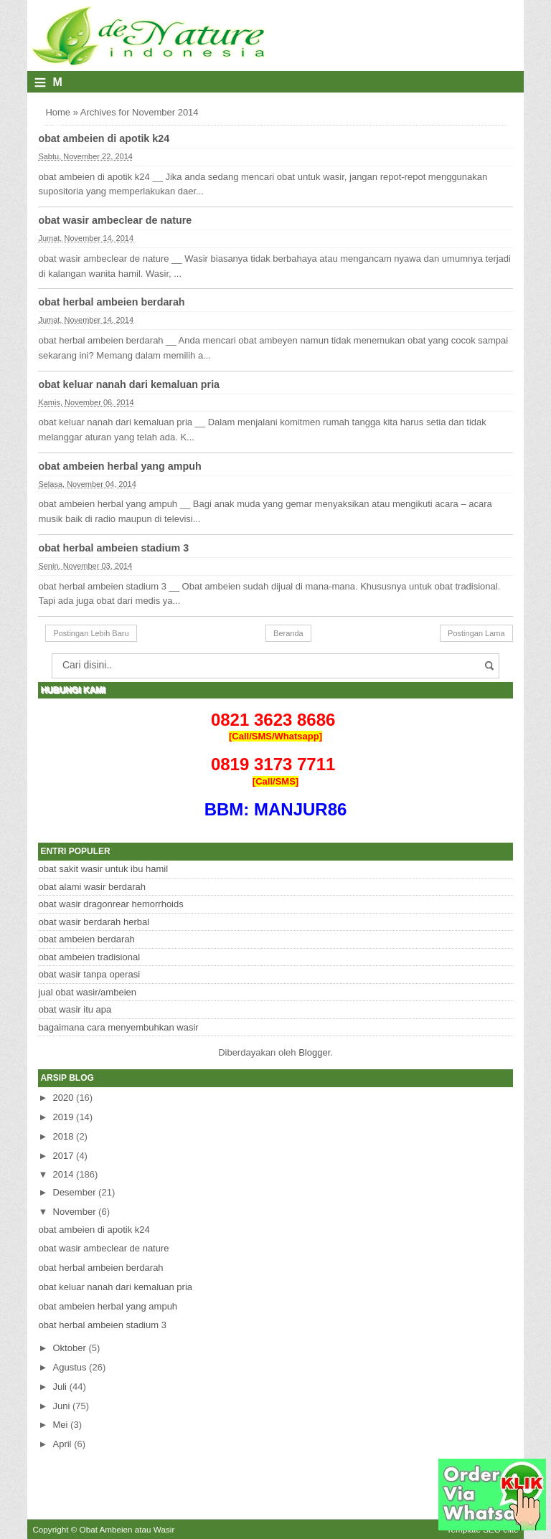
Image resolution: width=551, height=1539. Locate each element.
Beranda (288, 633)
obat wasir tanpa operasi (89, 974)
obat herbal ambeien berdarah (111, 302)
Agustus (70, 1367)
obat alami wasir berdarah (92, 886)
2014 (63, 1174)
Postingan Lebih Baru (90, 633)
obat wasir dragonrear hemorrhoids (110, 904)
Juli (60, 1386)
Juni (61, 1406)
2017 (63, 1155)
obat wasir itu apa (74, 1009)
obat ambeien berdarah (86, 939)
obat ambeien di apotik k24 (103, 138)
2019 (63, 1117)
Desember (74, 1192)
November (74, 1211)
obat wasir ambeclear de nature (115, 220)
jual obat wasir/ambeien (87, 992)
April (62, 1444)
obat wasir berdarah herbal (93, 922)
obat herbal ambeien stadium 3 (113, 548)
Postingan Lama (476, 633)
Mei (60, 1424)
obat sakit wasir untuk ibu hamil (103, 868)
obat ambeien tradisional (89, 957)
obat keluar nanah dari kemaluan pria (129, 384)
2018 (63, 1136)
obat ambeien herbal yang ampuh (119, 466)
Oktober (69, 1348)
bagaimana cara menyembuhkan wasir (118, 1027)
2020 (63, 1097)
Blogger (314, 1052)
